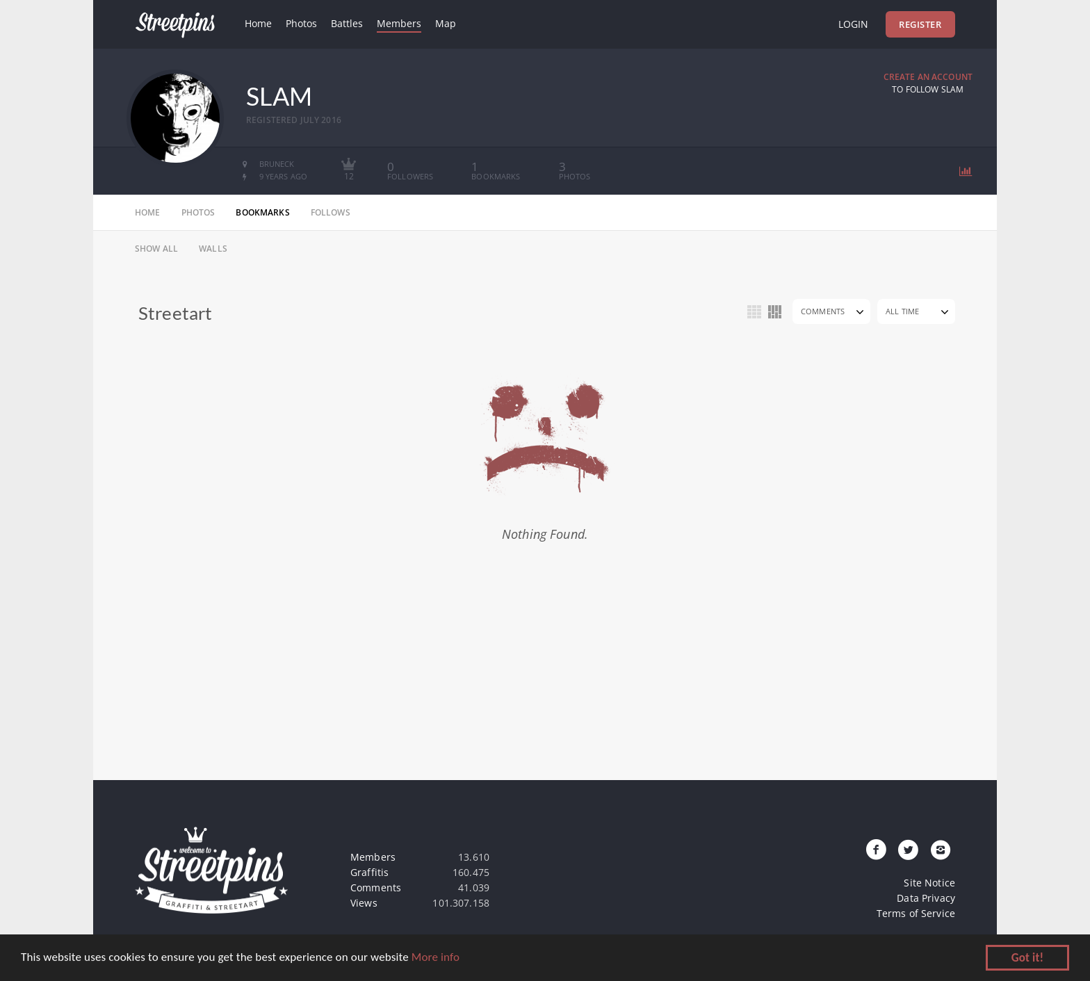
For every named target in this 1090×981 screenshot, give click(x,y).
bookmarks (262, 212)
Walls (213, 248)
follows (330, 212)
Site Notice (929, 882)
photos (198, 212)
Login (853, 24)
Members (399, 23)
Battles (347, 23)
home (148, 212)
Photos (301, 23)
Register (920, 24)
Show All (156, 248)
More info (435, 959)
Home (258, 23)
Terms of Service (916, 913)
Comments (823, 311)
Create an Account (928, 77)
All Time (902, 311)
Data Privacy (926, 898)
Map (445, 23)
